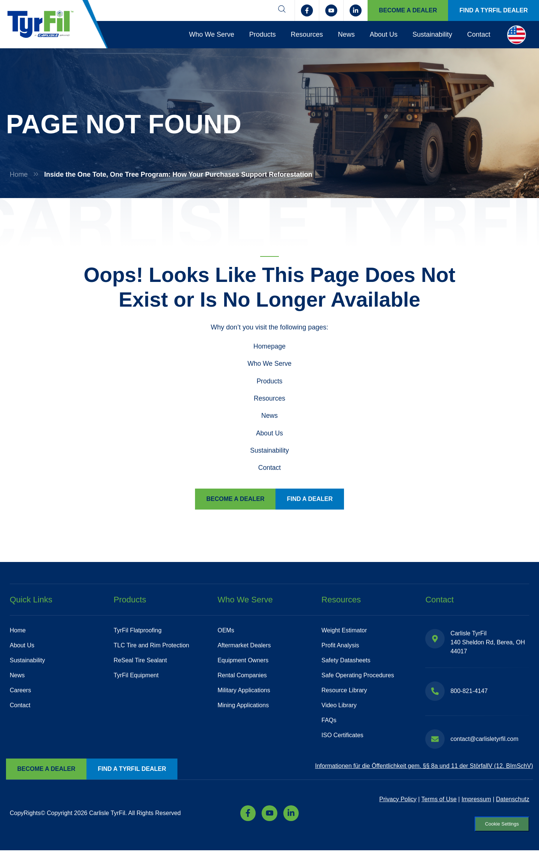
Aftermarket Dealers (244, 647)
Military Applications (243, 692)
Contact (478, 34)
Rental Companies (242, 677)
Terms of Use (439, 801)
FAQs (329, 722)
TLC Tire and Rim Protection (151, 647)
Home (19, 174)
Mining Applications (243, 707)
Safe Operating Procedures (358, 677)
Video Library (339, 707)
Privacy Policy (398, 801)
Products (262, 34)
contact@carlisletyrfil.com (484, 741)
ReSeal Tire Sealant (140, 662)
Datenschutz (512, 801)
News (346, 34)
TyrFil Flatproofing (138, 632)
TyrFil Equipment (136, 677)
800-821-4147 (469, 693)
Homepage (269, 346)
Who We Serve (211, 34)
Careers (20, 692)
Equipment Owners (242, 662)
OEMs (225, 632)
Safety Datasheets (346, 662)
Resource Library (344, 692)
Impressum (476, 801)
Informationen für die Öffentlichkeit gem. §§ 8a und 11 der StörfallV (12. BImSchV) (424, 768)
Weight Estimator (344, 632)
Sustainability (432, 34)
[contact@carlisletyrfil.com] (435, 741)
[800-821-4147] (435, 693)
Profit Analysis (340, 647)
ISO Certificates (342, 737)
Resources (307, 34)
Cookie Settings (499, 827)
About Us (384, 34)
